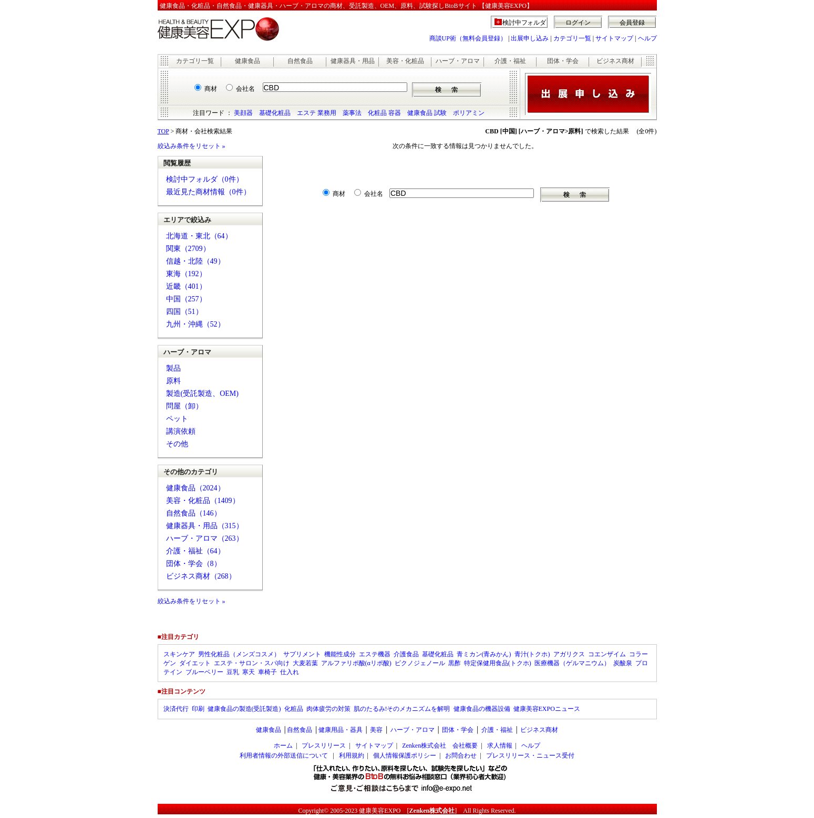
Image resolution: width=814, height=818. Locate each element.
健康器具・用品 (353, 61)
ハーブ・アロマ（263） (204, 538)
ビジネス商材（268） (201, 576)
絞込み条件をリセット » (191, 146)
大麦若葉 (305, 663)
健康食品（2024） (195, 488)
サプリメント (302, 654)
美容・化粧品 (405, 61)
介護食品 (406, 654)
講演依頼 (180, 431)
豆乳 (232, 672)
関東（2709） (188, 249)
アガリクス (569, 654)
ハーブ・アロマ (458, 61)
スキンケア (179, 654)
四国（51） (184, 312)
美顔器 (243, 113)
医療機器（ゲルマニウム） (572, 663)
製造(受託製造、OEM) (202, 393)
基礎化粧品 (275, 113)
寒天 (248, 672)
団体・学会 (563, 61)
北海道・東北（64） (199, 236)
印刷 (198, 708)
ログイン (578, 22)
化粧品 (293, 708)
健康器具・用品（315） (204, 526)
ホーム (283, 745)
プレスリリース (324, 745)
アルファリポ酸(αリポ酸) (356, 663)
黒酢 (454, 663)
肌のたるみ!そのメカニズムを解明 (402, 708)
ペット (177, 419)
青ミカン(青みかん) (484, 654)
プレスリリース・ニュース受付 (530, 755)
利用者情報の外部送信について (284, 755)
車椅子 (267, 672)
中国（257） (186, 299)
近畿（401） (186, 286)
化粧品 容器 (384, 113)
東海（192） (186, 274)
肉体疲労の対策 (328, 708)
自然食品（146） (193, 513)
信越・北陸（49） (195, 261)
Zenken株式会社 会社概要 (440, 745)
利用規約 (351, 755)
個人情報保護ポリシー (404, 755)
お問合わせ (461, 755)
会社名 (245, 88)
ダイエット (195, 663)
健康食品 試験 (427, 113)
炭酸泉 (622, 663)
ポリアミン (469, 113)
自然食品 (300, 61)
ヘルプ (647, 38)
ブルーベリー (204, 672)
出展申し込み (530, 38)
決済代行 (176, 708)
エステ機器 (374, 654)
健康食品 (247, 61)
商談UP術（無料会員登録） (468, 38)
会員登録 (632, 22)
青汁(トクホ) (532, 654)
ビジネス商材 (615, 61)
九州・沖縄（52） (195, 324)
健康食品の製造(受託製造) (244, 708)
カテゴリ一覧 (572, 38)
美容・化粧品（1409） (203, 501)
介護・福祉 (510, 61)
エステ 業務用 (316, 113)
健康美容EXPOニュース (546, 708)
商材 (210, 88)
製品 (173, 368)
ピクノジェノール (420, 663)
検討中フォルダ (524, 22)
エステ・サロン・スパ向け (252, 663)
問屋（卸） (184, 406)
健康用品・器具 (340, 729)
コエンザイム (607, 654)
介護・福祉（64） (195, 551)
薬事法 (352, 113)
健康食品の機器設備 (482, 708)
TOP (163, 131)
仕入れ (289, 672)
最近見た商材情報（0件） (208, 192)
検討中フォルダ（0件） (204, 179)
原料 (173, 381)
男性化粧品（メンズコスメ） (239, 654)
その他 (177, 444)
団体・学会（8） (193, 564)
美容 (376, 729)
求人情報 (499, 745)
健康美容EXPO (379, 810)
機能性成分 (340, 654)
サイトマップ (614, 38)
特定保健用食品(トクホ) (497, 663)
